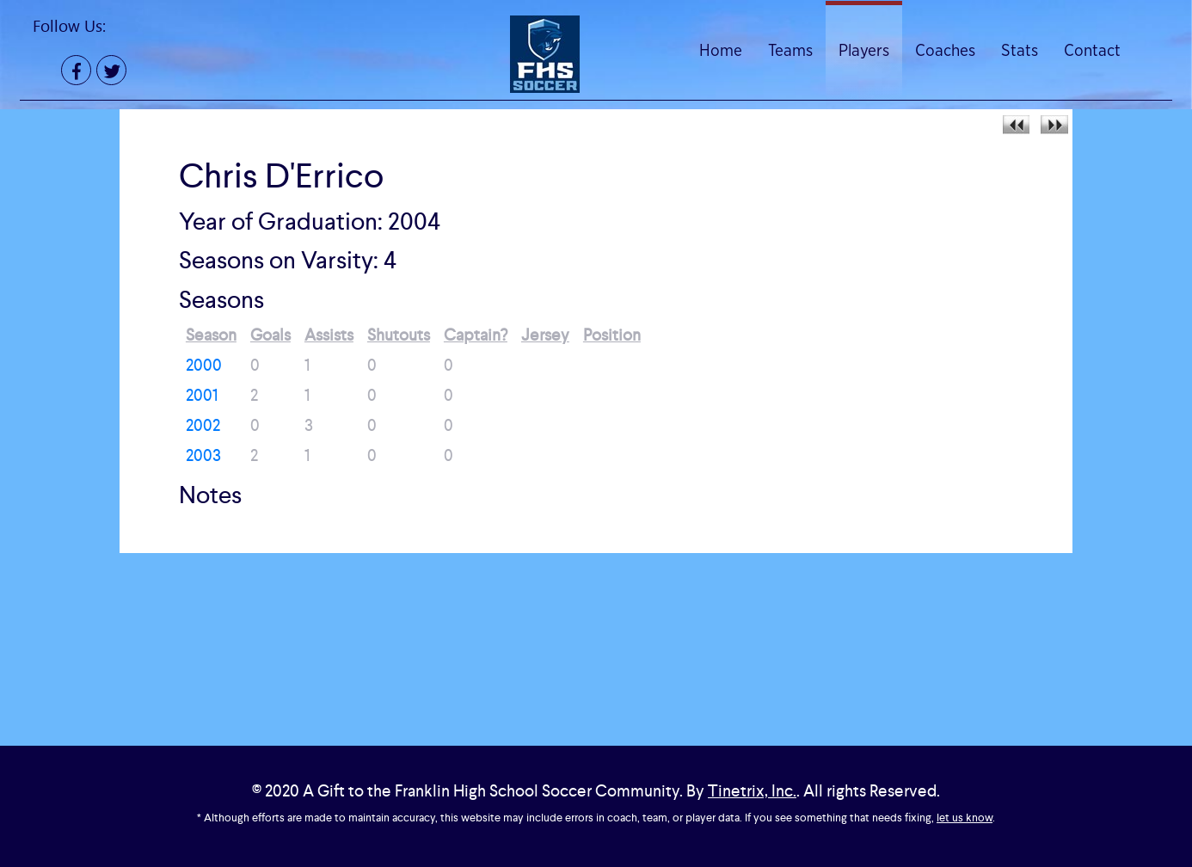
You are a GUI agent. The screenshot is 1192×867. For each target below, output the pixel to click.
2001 (202, 395)
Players (864, 51)
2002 (203, 425)
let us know (964, 817)
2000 (204, 365)
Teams (790, 51)
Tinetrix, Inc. (752, 791)
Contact (1092, 51)
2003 (203, 455)
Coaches (945, 51)
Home (720, 51)
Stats (1019, 51)
